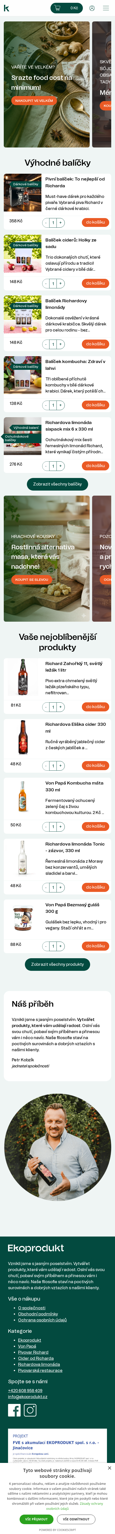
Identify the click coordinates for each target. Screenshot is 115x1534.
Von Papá (27, 1346)
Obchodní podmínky (38, 1314)
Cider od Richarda (36, 1358)
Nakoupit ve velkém (34, 101)
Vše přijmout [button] (36, 1519)
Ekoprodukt (29, 1340)
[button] (66, 8)
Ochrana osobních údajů (42, 1320)
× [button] (109, 1468)
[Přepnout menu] (106, 8)
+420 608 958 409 (25, 1390)
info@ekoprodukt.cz (27, 1396)
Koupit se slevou (31, 580)
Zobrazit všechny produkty (57, 964)
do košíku (95, 222)
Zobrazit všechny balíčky (57, 484)
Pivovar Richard (33, 1352)
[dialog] (57, 1498)
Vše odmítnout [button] (76, 1519)
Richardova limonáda (39, 1364)
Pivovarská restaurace (40, 1370)
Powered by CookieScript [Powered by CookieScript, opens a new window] (57, 1530)
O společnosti (31, 1308)
